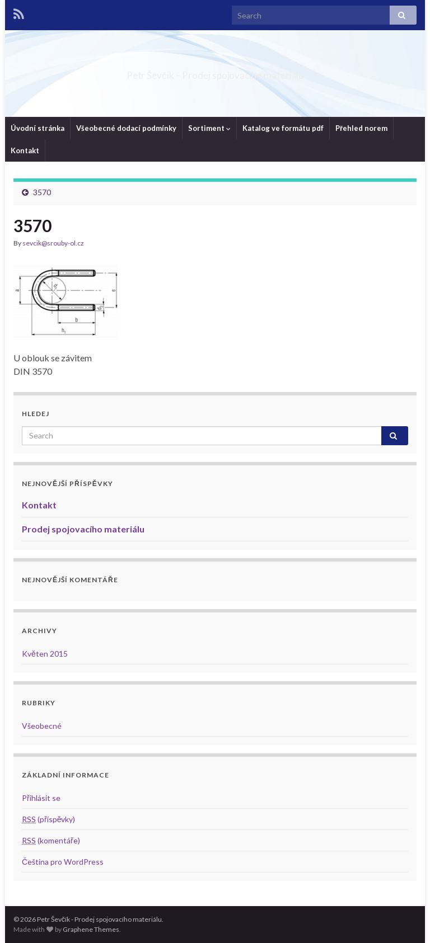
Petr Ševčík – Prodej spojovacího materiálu (215, 72)
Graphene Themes (91, 929)
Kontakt (25, 150)
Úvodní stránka (37, 128)
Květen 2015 (45, 653)
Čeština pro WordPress (63, 861)
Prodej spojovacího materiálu (83, 529)
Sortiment (209, 128)
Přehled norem (361, 128)
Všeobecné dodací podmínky (126, 128)
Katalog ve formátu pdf (283, 128)
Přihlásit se (41, 798)
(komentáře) (51, 840)
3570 (42, 192)
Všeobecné (42, 725)
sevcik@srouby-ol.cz (53, 243)
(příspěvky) (48, 819)
